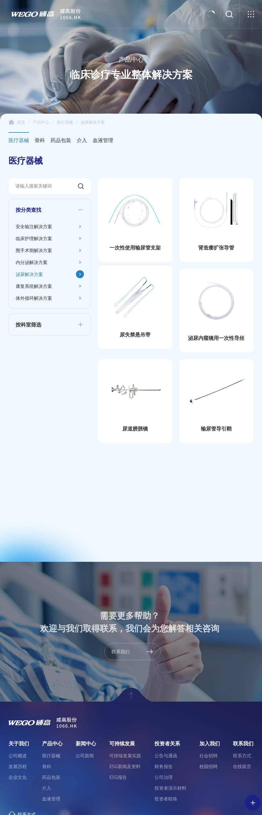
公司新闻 (85, 755)
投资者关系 (167, 743)
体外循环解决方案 (34, 298)
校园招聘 (208, 766)
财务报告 (163, 766)
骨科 (40, 140)
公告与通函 (165, 755)
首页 (11, 122)
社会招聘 (208, 755)
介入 (82, 140)
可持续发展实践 (125, 755)
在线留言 (242, 766)
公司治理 (163, 777)
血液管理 (103, 140)
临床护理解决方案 (34, 238)
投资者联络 (165, 799)
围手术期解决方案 (34, 250)
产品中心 (41, 122)
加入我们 (209, 743)
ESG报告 (118, 777)
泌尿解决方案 (93, 122)
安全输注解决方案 (34, 226)
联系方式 (242, 755)
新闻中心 (86, 743)
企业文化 (18, 777)
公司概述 (18, 755)
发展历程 (18, 766)
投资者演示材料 (170, 788)
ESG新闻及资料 (124, 766)
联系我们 (243, 743)
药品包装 (61, 140)
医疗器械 (65, 122)
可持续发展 (122, 743)
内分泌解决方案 (32, 262)
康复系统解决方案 (34, 286)
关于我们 (19, 743)
